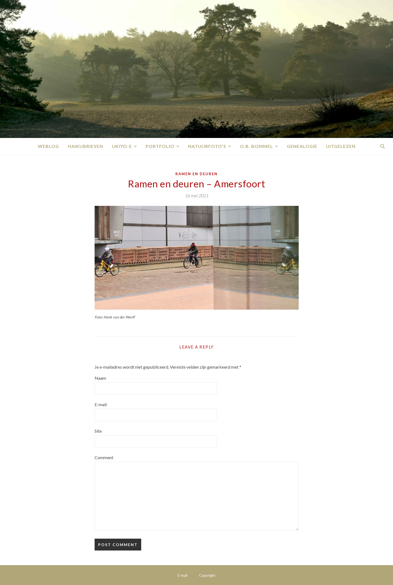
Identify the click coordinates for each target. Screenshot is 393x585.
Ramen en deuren (196, 174)
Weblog (48, 146)
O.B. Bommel (256, 146)
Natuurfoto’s (207, 146)
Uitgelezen (340, 146)
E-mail (101, 404)
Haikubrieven (85, 146)
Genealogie (302, 146)
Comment (104, 457)
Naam (100, 378)
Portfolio (160, 146)
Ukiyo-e (122, 146)
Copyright (207, 575)
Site (98, 431)
